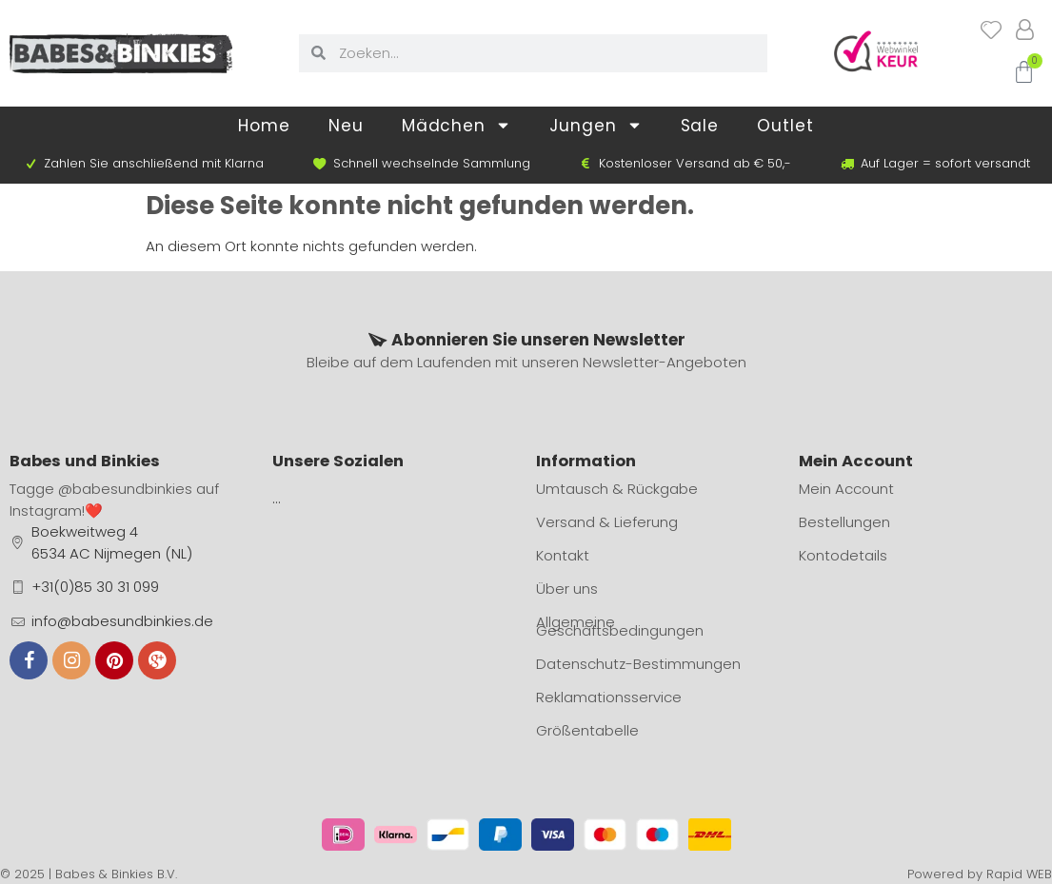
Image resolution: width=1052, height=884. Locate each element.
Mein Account (846, 489)
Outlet (785, 125)
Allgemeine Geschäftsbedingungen (620, 626)
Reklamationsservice (609, 697)
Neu (346, 125)
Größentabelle (587, 730)
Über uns (567, 589)
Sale (700, 125)
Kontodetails (843, 555)
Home (264, 125)
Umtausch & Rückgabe (617, 489)
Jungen (595, 125)
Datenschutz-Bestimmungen (638, 664)
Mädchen (456, 125)
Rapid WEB (1019, 874)
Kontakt (562, 555)
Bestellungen (844, 522)
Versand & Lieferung (607, 522)
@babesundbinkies (125, 489)
